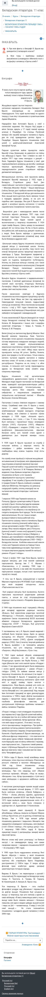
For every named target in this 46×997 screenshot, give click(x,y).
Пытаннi (7, 960)
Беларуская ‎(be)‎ (11, 983)
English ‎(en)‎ (9, 989)
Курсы (15, 16)
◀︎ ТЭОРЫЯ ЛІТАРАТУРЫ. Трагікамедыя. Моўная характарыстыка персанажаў (23, 934)
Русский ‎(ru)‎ (7, 980)
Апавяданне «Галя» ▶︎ (31, 945)
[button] (42, 39)
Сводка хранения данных (12, 993)
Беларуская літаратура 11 (16, 20)
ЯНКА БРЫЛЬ (11, 31)
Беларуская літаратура (30, 16)
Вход (15, 5)
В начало (6, 16)
